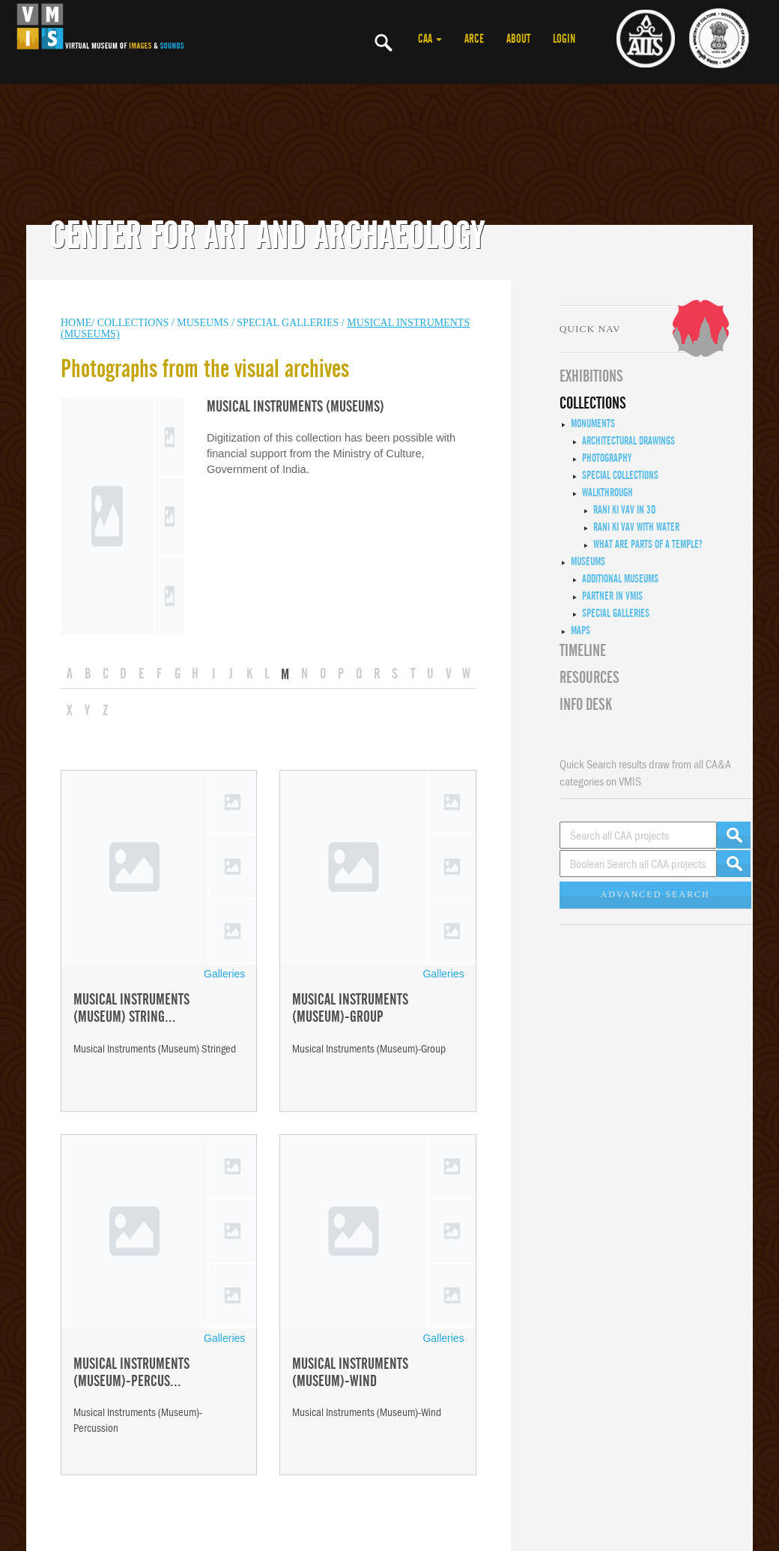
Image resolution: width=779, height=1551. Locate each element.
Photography (606, 458)
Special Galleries (288, 322)
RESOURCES (589, 677)
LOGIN (564, 39)
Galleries (224, 974)
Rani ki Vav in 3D (624, 510)
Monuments (593, 423)
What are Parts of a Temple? (648, 544)
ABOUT (518, 39)
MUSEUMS (204, 322)
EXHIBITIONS (591, 376)
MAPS (580, 630)
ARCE (474, 39)
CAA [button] (430, 39)
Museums (588, 561)
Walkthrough (607, 492)
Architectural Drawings (628, 441)
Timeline (583, 650)
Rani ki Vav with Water (636, 527)
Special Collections (620, 475)
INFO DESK (586, 704)
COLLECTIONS (134, 322)
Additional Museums (620, 578)
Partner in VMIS (612, 596)
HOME (76, 322)
